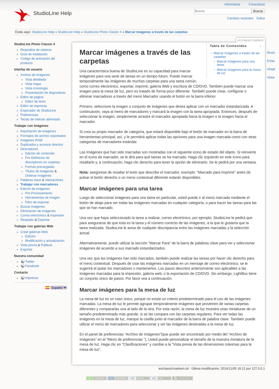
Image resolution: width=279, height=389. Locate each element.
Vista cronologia (36, 88)
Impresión (57, 215)
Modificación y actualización (44, 241)
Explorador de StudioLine (38, 110)
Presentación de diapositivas (45, 93)
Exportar (44, 220)
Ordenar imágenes (38, 175)
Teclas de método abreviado (40, 119)
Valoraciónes (54, 180)
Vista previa (28, 245)
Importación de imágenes (38, 131)
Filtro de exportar (37, 202)
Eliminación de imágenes (38, 211)
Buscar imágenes (32, 206)
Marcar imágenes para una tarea (236, 63)
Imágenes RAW (31, 140)
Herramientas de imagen (42, 197)
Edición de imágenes (35, 189)
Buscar (258, 11)
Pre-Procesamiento (38, 193)
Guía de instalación (34, 54)
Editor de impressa (33, 106)
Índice (261, 18)
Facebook (32, 266)
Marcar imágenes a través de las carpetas (156, 32)
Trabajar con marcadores (39, 184)
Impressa (31, 278)
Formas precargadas (39, 167)
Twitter (29, 261)
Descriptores (29, 149)
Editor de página (31, 97)
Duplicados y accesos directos (41, 144)
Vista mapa (33, 84)
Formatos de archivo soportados (43, 136)
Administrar (232, 4)
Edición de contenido (40, 153)
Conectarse (257, 4)
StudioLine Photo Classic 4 (103, 32)
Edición (30, 236)
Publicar (46, 245)
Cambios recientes (240, 18)
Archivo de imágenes (35, 75)
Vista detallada (35, 79)
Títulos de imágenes (39, 171)
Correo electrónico (33, 215)
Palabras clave (30, 180)
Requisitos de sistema (35, 50)
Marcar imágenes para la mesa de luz (239, 71)
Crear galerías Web (34, 232)
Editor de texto (35, 101)
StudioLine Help (43, 32)
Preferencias (29, 115)
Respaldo (27, 220)
